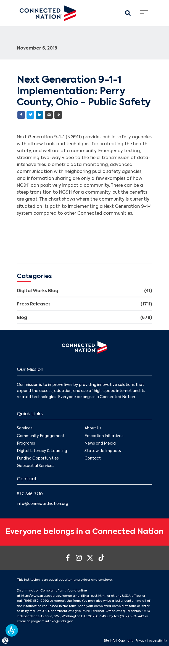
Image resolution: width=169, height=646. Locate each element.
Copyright (125, 640)
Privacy (141, 640)
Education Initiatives (103, 436)
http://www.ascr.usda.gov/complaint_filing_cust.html (63, 596)
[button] (12, 630)
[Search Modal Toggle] (127, 13)
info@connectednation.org (42, 504)
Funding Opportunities (38, 458)
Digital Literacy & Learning (42, 451)
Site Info (109, 640)
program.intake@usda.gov (52, 621)
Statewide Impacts (102, 451)
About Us (92, 428)
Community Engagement (41, 436)
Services (25, 428)
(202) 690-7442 (132, 616)
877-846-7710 (30, 494)
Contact (92, 458)
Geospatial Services (35, 466)
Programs (26, 443)
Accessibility (158, 640)
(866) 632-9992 (36, 601)
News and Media (100, 443)
